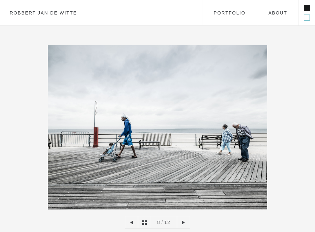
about (278, 12)
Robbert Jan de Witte (43, 12)
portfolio (230, 12)
